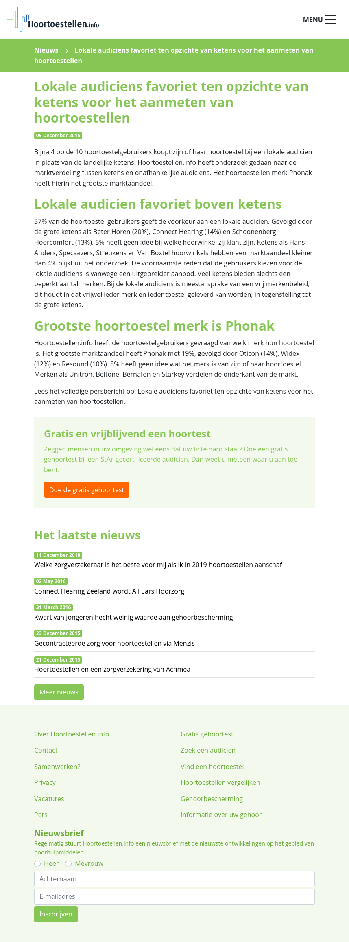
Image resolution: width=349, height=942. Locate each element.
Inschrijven (55, 913)
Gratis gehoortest (207, 734)
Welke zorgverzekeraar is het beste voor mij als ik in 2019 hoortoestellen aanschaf (158, 564)
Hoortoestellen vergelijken (220, 782)
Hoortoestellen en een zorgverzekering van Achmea (112, 669)
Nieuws (46, 50)
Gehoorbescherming (212, 798)
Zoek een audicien (208, 750)
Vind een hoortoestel (212, 766)
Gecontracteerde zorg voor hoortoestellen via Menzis (114, 643)
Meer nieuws (59, 692)
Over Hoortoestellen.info (71, 734)
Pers (41, 814)
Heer (51, 863)
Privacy (45, 782)
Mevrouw (89, 863)
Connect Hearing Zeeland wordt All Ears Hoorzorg (109, 591)
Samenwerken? (57, 766)
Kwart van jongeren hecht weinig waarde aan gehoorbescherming (133, 617)
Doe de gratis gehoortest (86, 489)
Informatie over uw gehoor (221, 814)
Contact (45, 750)
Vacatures (49, 798)
